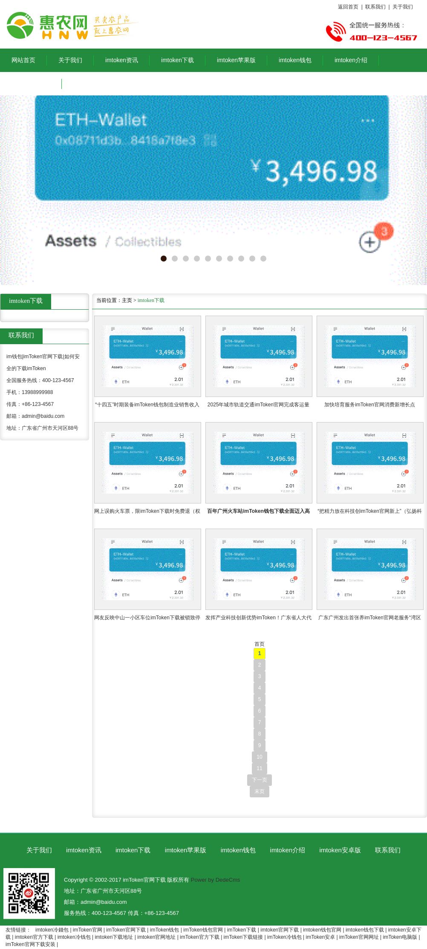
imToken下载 (242, 930)
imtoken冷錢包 (52, 930)
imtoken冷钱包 (74, 937)
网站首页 (23, 60)
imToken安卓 (320, 937)
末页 (259, 791)
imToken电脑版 (400, 937)
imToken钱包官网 (203, 930)
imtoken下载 (177, 60)
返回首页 (348, 7)
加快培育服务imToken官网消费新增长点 (369, 405)
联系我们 (375, 7)
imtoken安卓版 (31, 83)
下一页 (259, 780)
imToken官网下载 (126, 930)
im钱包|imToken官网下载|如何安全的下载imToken (110, 24)
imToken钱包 (164, 930)
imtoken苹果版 (236, 60)
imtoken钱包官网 (322, 930)
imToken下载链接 (243, 937)
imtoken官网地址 (156, 937)
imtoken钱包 (295, 60)
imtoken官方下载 (34, 937)
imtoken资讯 (121, 60)
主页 (127, 300)
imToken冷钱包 (284, 937)
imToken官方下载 (199, 937)
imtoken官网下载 (279, 930)
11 (259, 768)
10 (259, 757)
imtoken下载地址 (114, 937)
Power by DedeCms (215, 880)
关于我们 (402, 7)
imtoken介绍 (351, 60)
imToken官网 (87, 930)
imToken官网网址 (359, 937)
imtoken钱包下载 (365, 930)
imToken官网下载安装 (30, 944)
